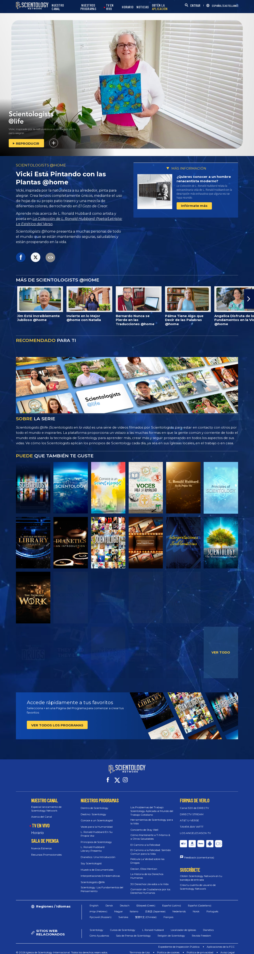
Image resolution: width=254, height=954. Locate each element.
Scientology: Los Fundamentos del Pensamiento (102, 885)
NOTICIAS (142, 7)
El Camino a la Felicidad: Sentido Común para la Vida (150, 847)
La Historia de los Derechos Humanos (146, 871)
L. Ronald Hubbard (153, 926)
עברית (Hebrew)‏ (98, 907)
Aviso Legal (227, 948)
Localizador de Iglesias (183, 926)
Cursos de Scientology (122, 926)
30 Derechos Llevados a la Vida (149, 880)
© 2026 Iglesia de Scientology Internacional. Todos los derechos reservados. (62, 948)
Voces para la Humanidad (97, 822)
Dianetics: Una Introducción (98, 853)
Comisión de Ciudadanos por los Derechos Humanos (150, 887)
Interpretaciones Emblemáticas (100, 871)
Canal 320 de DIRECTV (194, 804)
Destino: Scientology (93, 810)
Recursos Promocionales (46, 850)
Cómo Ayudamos (99, 931)
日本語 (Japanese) (155, 907)
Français (168, 913)
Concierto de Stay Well (144, 825)
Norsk (196, 907)
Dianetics (208, 926)
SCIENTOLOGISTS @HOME (41, 165)
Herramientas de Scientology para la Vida (151, 817)
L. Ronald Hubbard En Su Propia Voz (97, 829)
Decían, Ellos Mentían (143, 864)
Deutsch (125, 901)
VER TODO (220, 652)
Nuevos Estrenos (41, 844)
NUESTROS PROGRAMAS (88, 7)
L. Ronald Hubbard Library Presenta (92, 844)
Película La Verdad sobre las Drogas (147, 856)
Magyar (118, 907)
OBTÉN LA (160, 7)
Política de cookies (168, 948)
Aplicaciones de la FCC (221, 942)
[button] (249, 299)
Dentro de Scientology (94, 804)
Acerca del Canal (41, 812)
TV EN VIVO (110, 7)
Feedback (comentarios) (199, 853)
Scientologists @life (93, 878)
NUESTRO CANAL (58, 7)
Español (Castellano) (199, 901)
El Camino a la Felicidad (145, 840)
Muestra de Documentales (97, 865)
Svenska (123, 913)
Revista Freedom (201, 931)
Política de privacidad (200, 948)
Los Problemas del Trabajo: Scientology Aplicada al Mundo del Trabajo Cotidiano (151, 807)
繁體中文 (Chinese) (146, 913)
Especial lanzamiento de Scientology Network (46, 804)
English (94, 901)
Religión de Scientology (171, 931)
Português (212, 907)
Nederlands (179, 907)
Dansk (109, 901)
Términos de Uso (140, 948)
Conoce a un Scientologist (97, 816)
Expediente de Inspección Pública (178, 942)
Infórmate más (194, 206)
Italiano (134, 907)
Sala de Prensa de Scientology (133, 931)
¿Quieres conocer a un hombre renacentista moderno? (204, 179)
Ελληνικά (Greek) (145, 901)
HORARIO (127, 7)
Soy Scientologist (91, 859)
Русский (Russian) (100, 913)
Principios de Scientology (96, 837)
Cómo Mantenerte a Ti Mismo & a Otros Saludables (150, 832)
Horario (37, 829)
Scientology (96, 926)
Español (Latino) (171, 901)
